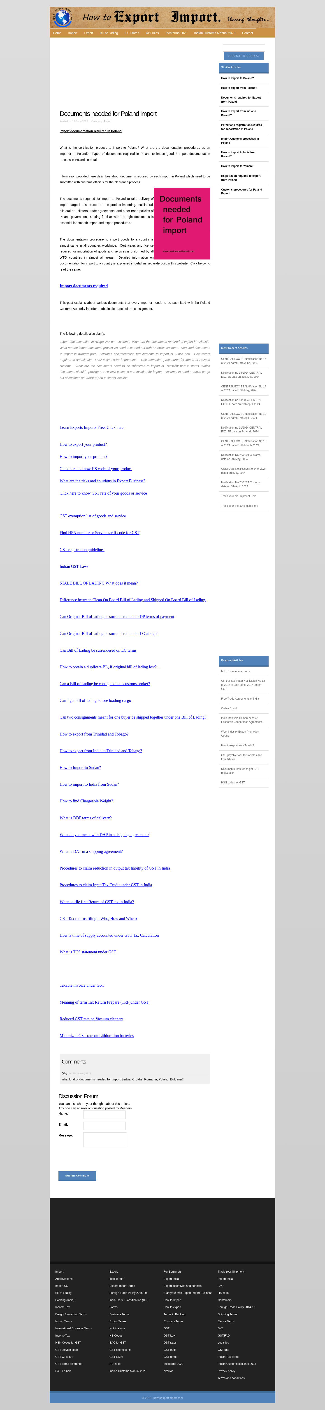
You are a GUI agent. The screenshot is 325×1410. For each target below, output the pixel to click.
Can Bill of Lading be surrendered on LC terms (98, 650)
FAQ (220, 1285)
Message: (65, 1135)
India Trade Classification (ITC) (129, 1300)
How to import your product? (83, 456)
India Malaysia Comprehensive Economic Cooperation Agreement (241, 720)
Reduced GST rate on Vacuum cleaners (91, 1019)
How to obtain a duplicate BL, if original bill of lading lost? (110, 667)
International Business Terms (73, 1328)
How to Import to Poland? (237, 78)
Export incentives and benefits (183, 1285)
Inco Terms (116, 1278)
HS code (223, 1292)
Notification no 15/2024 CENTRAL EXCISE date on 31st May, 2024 (241, 374)
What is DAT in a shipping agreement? (91, 851)
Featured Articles (232, 660)
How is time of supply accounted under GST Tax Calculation (109, 935)
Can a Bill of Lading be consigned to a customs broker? (105, 683)
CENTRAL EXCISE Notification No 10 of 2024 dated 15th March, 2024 (243, 443)
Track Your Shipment (231, 1271)
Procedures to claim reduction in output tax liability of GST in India (115, 868)
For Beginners (172, 1271)
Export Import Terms (122, 1285)
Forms (113, 1307)
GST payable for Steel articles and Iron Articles (241, 757)
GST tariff (170, 1349)
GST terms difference (68, 1363)
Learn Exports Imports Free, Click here (91, 427)
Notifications (117, 1328)
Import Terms (63, 1321)
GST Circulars (64, 1356)
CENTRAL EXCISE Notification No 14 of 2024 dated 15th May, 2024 (243, 388)
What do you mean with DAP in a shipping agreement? (104, 834)
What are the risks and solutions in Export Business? (102, 481)
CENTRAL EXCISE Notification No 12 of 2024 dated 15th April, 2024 (243, 416)
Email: (63, 1124)
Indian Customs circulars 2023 (237, 1363)
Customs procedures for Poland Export (241, 191)
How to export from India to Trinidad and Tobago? (101, 751)
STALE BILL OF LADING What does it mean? (99, 583)
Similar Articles (231, 67)
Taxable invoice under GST (82, 985)
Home (57, 33)
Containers (225, 1300)
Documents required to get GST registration (240, 771)
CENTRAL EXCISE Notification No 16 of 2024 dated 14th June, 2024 (243, 361)
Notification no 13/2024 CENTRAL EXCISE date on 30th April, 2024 (241, 402)
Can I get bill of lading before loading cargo (96, 700)
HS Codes (115, 1335)
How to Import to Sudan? (80, 767)
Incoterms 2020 (177, 33)
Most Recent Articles (234, 348)
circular (168, 1371)
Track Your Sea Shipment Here (239, 505)
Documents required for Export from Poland (241, 99)
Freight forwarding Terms (71, 1314)
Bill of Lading (109, 33)
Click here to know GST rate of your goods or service (103, 493)
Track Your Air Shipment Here (238, 496)
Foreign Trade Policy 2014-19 (236, 1307)
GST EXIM (116, 1356)
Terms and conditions (231, 1378)
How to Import (172, 1300)
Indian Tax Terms (228, 1356)
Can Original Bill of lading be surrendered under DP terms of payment (117, 616)
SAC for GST (117, 1342)
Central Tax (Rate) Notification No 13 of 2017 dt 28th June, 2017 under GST (243, 685)
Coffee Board (229, 708)
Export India (171, 1278)
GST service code (66, 1349)
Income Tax (62, 1307)
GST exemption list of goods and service (93, 516)
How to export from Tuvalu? (237, 745)
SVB (220, 1328)
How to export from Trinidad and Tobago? (94, 734)
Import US (61, 1285)
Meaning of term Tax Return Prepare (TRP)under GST (104, 1002)
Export (88, 33)
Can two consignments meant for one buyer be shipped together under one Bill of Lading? (133, 717)
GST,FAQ (224, 1335)
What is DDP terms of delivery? (86, 818)
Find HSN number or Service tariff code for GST (99, 533)
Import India (225, 1278)
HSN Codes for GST (68, 1342)
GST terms (170, 1356)
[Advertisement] (135, 73)
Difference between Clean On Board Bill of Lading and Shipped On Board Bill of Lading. (133, 600)
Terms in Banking (175, 1314)
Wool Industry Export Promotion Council (240, 733)
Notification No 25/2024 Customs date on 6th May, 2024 (240, 457)
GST (166, 1328)
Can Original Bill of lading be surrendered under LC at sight (109, 633)
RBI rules (152, 33)
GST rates (132, 33)
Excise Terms (226, 1321)
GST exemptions (120, 1349)
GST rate (223, 1349)
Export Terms (117, 1321)
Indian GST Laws (74, 566)
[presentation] (92, 1160)
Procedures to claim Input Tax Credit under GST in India (106, 885)
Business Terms (119, 1314)
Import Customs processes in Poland (240, 140)
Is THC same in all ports (235, 671)
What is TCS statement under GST (88, 952)
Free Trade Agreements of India (240, 698)
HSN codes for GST (233, 782)
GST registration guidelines (82, 549)
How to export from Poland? (239, 88)
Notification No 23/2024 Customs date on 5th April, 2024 (240, 484)
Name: (63, 1113)
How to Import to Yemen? (237, 166)
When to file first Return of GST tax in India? (97, 902)
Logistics (223, 1342)
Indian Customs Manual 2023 (214, 33)
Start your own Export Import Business (188, 1292)
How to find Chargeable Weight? (86, 801)
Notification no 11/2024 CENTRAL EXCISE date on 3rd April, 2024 (241, 429)
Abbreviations (63, 1278)
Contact (247, 33)
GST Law (169, 1335)
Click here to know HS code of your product (96, 469)
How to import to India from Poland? (238, 154)
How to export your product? (83, 444)
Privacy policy (226, 1371)
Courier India (63, 1371)
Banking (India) (64, 1300)
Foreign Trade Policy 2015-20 (128, 1292)
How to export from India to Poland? (238, 113)
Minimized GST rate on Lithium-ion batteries (97, 1035)
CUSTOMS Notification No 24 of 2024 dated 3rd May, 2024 (243, 470)
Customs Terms (173, 1321)
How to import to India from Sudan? (89, 784)
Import (72, 33)
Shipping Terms (227, 1314)
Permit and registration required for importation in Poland (241, 127)
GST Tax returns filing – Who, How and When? (98, 918)
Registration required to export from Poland (240, 178)
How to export (172, 1307)
